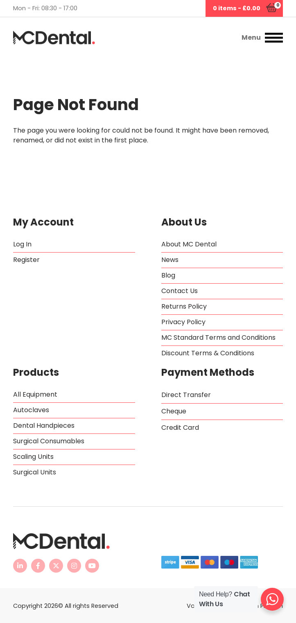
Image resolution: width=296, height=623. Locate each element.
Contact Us (179, 291)
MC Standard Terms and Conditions (218, 337)
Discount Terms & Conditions (207, 353)
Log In (22, 244)
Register (26, 259)
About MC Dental (189, 244)
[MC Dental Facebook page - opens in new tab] (38, 566)
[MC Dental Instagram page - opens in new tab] (74, 566)
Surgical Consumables (48, 441)
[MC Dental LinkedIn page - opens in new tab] (20, 566)
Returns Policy (184, 306)
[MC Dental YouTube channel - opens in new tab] (92, 566)
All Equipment (35, 394)
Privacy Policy (183, 322)
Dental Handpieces (44, 425)
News (170, 259)
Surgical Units (34, 472)
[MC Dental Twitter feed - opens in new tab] (56, 566)
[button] (220, 38)
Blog (168, 275)
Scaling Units (33, 456)
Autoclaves (31, 410)
